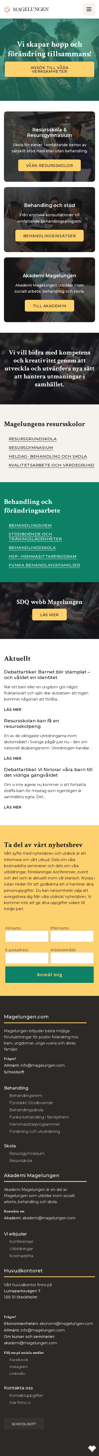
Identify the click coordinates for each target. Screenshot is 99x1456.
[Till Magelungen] (26, 9)
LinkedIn (17, 1373)
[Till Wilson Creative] (92, 1449)
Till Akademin (49, 306)
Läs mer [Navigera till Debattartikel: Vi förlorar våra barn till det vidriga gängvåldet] (15, 807)
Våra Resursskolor (49, 165)
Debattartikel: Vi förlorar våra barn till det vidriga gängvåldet (48, 772)
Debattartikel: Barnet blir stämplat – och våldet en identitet (47, 674)
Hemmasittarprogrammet (34, 1124)
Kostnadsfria (21, 1256)
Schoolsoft (24, 1424)
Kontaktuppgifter (26, 1395)
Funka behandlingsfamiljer (44, 565)
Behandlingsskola (32, 547)
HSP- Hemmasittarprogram (43, 556)
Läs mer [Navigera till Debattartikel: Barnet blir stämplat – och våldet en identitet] (15, 710)
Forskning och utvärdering (34, 1131)
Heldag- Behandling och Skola (48, 456)
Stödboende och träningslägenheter (35, 536)
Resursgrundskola (32, 439)
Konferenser (21, 1241)
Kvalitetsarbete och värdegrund (52, 465)
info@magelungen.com (42, 1065)
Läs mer (49, 614)
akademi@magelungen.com (49, 1218)
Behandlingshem (30, 525)
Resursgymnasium (31, 447)
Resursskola (20, 1161)
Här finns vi (19, 1403)
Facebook (18, 1359)
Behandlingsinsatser (49, 236)
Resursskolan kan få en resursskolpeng (31, 723)
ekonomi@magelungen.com (66, 1323)
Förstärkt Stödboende (31, 1103)
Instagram (18, 1366)
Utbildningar (21, 1249)
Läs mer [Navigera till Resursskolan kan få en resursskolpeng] (15, 758)
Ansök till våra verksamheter (49, 69)
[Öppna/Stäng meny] (89, 9)
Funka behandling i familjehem (39, 1117)
